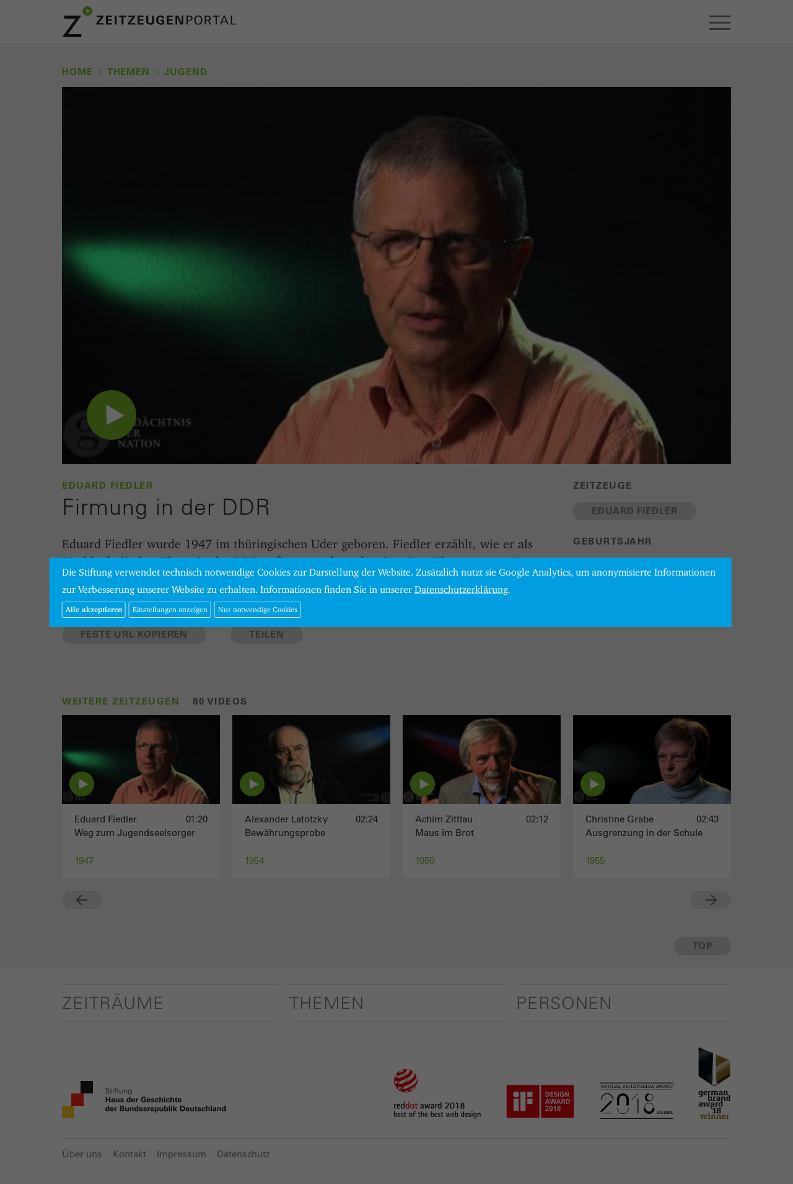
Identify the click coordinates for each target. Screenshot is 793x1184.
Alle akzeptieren (94, 609)
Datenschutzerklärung (461, 589)
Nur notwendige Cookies (257, 609)
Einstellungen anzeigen (170, 609)
